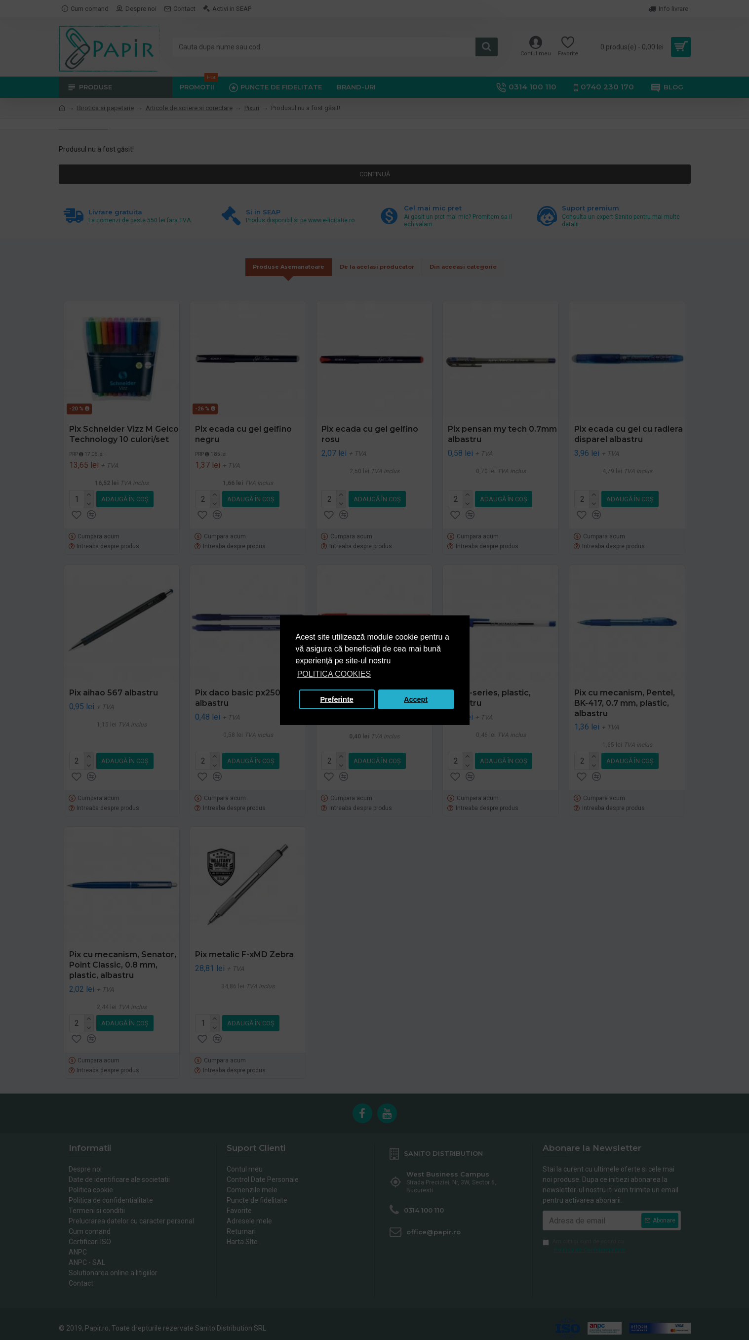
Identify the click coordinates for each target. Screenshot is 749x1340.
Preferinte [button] (337, 699)
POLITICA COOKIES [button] (334, 674)
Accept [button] (416, 699)
